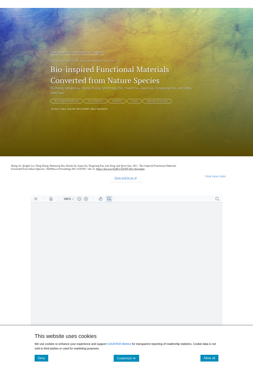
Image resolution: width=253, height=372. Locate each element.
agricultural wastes (157, 101)
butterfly (117, 101)
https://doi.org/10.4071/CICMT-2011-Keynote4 (79, 109)
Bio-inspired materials (67, 101)
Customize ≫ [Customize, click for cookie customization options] (128, 358)
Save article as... (125, 177)
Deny (43, 358)
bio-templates (95, 101)
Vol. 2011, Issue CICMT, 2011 (68, 60)
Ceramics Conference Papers (77, 52)
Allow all (211, 358)
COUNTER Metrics (119, 343)
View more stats (215, 176)
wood (134, 101)
